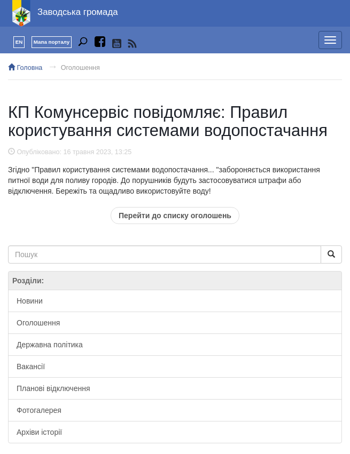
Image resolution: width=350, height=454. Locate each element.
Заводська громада (77, 12)
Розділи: (28, 280)
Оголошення (80, 67)
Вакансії (31, 366)
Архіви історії (39, 432)
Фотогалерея (39, 410)
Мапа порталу (51, 42)
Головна (25, 67)
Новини (30, 301)
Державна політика (50, 344)
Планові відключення (53, 388)
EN (19, 42)
